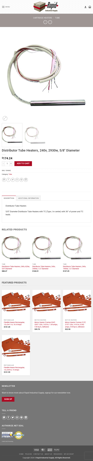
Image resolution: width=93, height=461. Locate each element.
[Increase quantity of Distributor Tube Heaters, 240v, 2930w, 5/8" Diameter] (11, 163)
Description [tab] (9, 198)
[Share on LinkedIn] (26, 180)
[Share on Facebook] (8, 180)
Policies (28, 454)
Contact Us (38, 454)
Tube (57, 18)
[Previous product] (50, 22)
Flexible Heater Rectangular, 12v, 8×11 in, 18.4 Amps (14, 323)
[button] (6, 7)
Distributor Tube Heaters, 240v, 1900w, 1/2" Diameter (74, 268)
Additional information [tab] (28, 198)
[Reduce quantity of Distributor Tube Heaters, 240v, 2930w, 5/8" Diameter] (3, 163)
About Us (48, 454)
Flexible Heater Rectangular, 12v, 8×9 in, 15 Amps (14, 369)
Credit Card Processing (7, 441)
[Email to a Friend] (17, 180)
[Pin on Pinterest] (21, 180)
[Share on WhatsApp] (4, 180)
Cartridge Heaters (42, 18)
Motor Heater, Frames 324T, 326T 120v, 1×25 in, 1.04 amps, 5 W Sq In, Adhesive (46, 324)
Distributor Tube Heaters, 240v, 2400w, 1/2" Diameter (43, 268)
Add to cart (23, 163)
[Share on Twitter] (13, 180)
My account (69, 454)
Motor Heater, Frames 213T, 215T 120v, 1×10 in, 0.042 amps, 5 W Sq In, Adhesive (75, 324)
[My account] (85, 7)
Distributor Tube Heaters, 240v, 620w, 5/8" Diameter (16, 268)
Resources (58, 454)
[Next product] (45, 22)
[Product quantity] (7, 163)
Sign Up (8, 399)
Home (21, 454)
